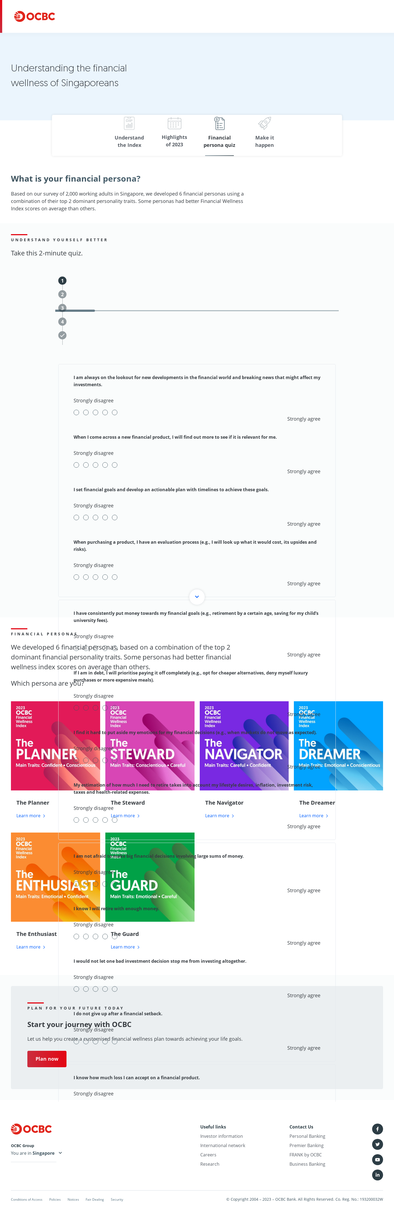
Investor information (221, 1136)
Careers (208, 1155)
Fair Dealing (120, 1199)
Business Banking (307, 1164)
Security (149, 1199)
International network (222, 1146)
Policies (66, 1199)
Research (209, 1164)
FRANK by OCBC (305, 1155)
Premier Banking (306, 1146)
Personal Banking (307, 1136)
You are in (33, 1154)
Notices (91, 1199)
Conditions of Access (30, 1199)
